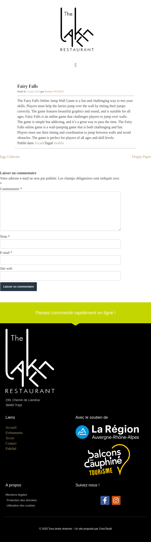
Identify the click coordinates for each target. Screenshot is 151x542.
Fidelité (11, 448)
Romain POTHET (54, 91)
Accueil (11, 427)
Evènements (14, 433)
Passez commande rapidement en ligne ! (75, 312)
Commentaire (11, 189)
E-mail (6, 252)
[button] (75, 65)
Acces (10, 438)
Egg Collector (10, 157)
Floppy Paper (141, 157)
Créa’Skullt (105, 528)
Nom (5, 236)
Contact (11, 443)
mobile (59, 143)
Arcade (39, 143)
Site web (6, 268)
